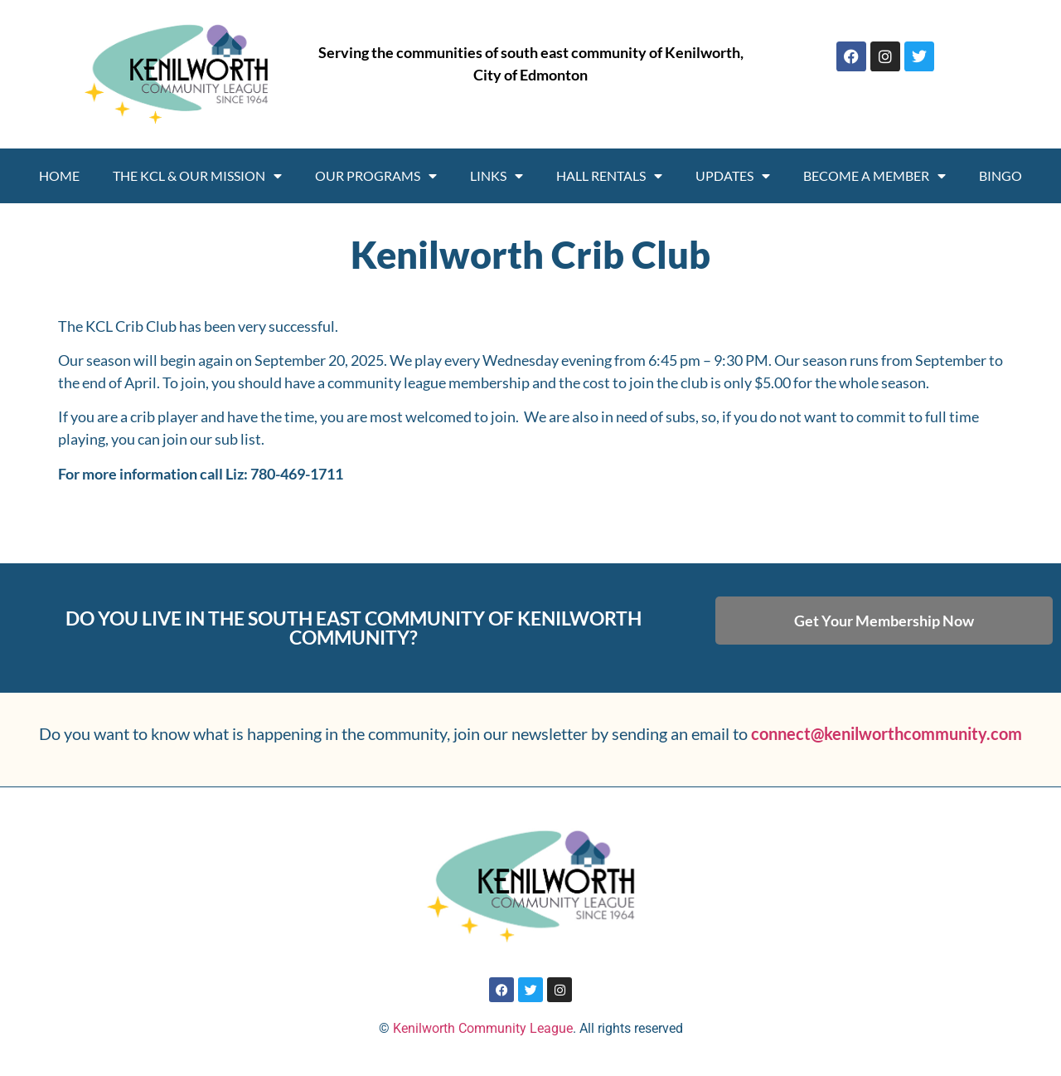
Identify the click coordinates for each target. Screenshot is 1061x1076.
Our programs (376, 176)
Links (496, 176)
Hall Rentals (609, 176)
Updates (732, 176)
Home (59, 175)
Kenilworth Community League (483, 1028)
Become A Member (874, 176)
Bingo (1000, 175)
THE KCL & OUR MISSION (197, 176)
